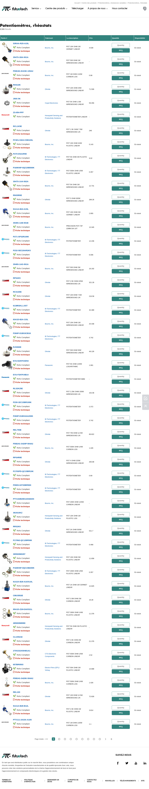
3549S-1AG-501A (20, 264)
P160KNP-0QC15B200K (23, 568)
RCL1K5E (17, 126)
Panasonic (49, 365)
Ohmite (47, 89)
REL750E (17, 430)
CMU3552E (18, 595)
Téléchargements (128, 781)
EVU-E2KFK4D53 (21, 361)
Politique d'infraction (29, 781)
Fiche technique (22, 51)
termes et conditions (7, 781)
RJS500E (17, 347)
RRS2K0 (17, 526)
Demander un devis (53, 781)
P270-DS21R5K (20, 154)
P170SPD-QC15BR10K (23, 471)
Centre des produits (89, 3)
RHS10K (17, 85)
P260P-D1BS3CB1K (22, 333)
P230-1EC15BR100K (22, 402)
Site (142, 781)
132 (99, 739)
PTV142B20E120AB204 (23, 499)
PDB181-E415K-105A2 (23, 71)
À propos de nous (96, 8)
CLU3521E (18, 637)
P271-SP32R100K (21, 237)
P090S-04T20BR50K (22, 485)
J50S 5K (16, 99)
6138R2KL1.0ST (20, 306)
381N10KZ (17, 513)
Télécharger (78, 8)
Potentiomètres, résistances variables (112, 3)
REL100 (16, 692)
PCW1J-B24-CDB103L (23, 140)
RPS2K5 (16, 278)
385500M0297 (19, 554)
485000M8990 (19, 623)
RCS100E (17, 292)
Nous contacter (119, 8)
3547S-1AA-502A (20, 181)
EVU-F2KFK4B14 (20, 375)
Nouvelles (110, 781)
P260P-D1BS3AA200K (23, 416)
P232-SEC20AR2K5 (22, 250)
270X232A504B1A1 (21, 651)
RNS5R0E (17, 195)
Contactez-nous (92, 781)
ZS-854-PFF (18, 112)
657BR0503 (18, 664)
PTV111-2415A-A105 (22, 720)
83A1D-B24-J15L (20, 319)
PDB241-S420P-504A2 (23, 444)
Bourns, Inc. (49, 48)
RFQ (121, 50)
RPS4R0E (17, 457)
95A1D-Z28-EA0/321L (22, 609)
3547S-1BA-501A (20, 57)
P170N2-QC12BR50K (22, 540)
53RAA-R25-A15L (21, 43)
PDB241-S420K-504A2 (23, 678)
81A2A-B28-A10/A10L (23, 582)
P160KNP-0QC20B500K (23, 168)
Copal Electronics (51, 103)
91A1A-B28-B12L (21, 706)
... (94, 739)
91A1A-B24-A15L (21, 209)
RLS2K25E (18, 388)
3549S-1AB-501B (20, 223)
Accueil (77, 3)
